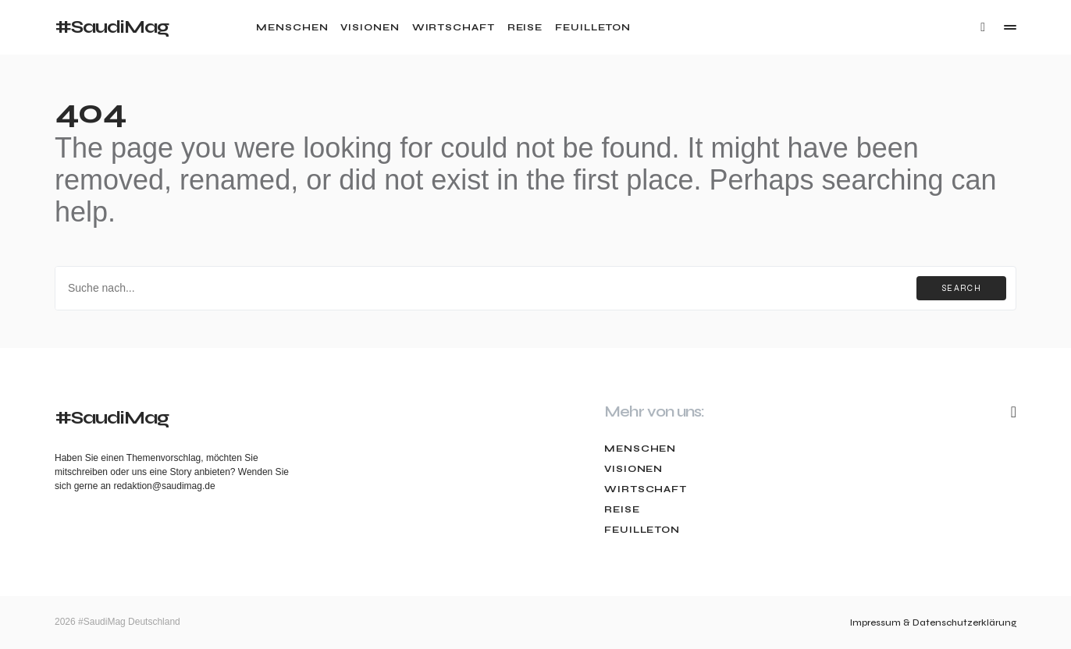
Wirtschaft (645, 489)
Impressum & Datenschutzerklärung (933, 622)
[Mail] (1013, 412)
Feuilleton (642, 529)
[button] (982, 27)
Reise (622, 509)
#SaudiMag (112, 27)
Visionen (633, 468)
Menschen (640, 448)
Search (961, 288)
